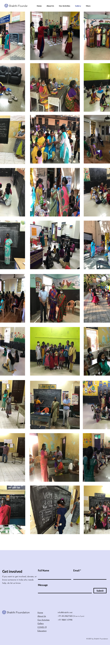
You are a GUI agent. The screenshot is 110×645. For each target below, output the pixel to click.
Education (42, 631)
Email (76, 570)
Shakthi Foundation (20, 5)
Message (43, 585)
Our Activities (43, 620)
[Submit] (100, 590)
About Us (41, 616)
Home (40, 612)
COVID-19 (42, 627)
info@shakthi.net (65, 612)
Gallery (40, 623)
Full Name (43, 570)
